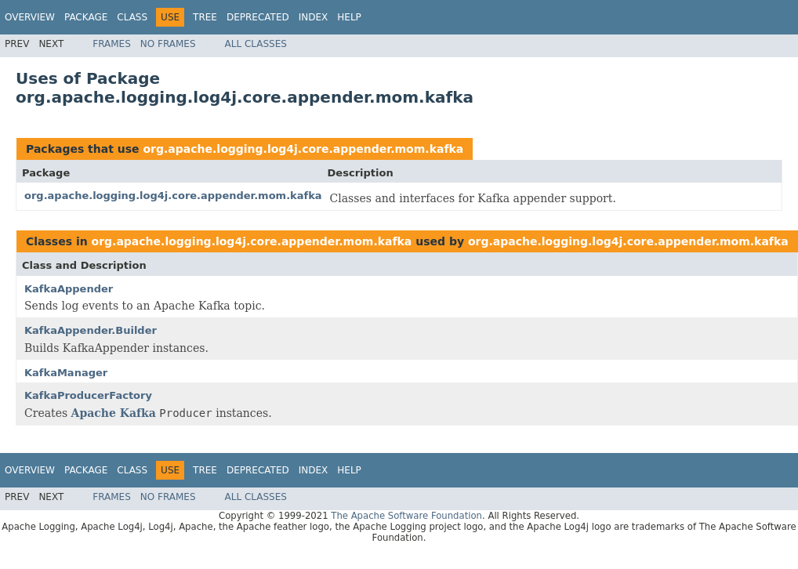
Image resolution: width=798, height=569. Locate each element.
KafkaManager (65, 373)
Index (313, 17)
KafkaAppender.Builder (90, 330)
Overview (30, 17)
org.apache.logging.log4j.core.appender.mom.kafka (303, 149)
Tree (205, 17)
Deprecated (258, 17)
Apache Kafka (113, 413)
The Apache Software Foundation (406, 515)
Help (349, 17)
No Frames (168, 43)
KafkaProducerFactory (88, 395)
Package (85, 17)
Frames (111, 43)
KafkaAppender (68, 289)
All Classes (256, 43)
